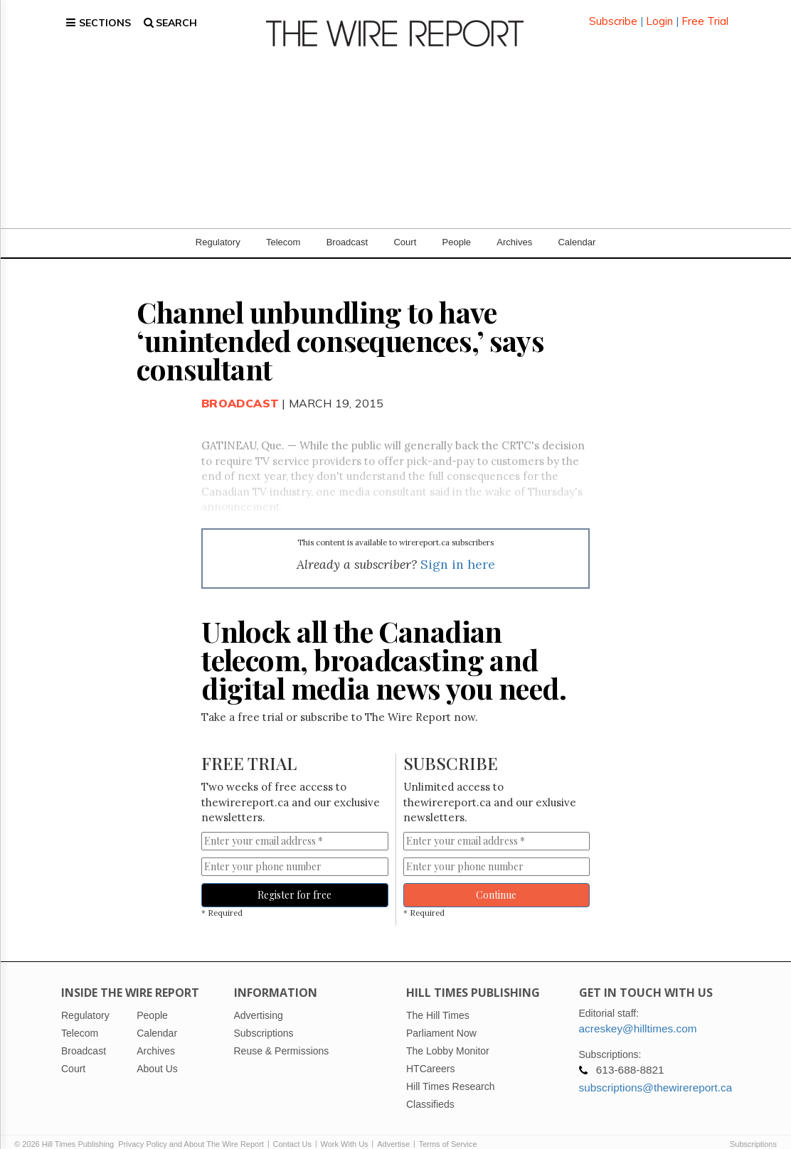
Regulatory (218, 227)
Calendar (576, 227)
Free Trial (704, 14)
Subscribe (613, 14)
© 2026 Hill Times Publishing (66, 1129)
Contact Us (292, 1129)
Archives (514, 227)
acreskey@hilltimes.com (638, 1014)
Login (659, 14)
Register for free (294, 880)
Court (404, 227)
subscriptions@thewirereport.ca (656, 1073)
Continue (496, 880)
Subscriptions (753, 1129)
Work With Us (344, 1129)
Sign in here (457, 550)
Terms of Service (448, 1129)
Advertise (393, 1129)
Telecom (283, 227)
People (456, 227)
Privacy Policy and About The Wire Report (191, 1129)
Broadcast (347, 227)
